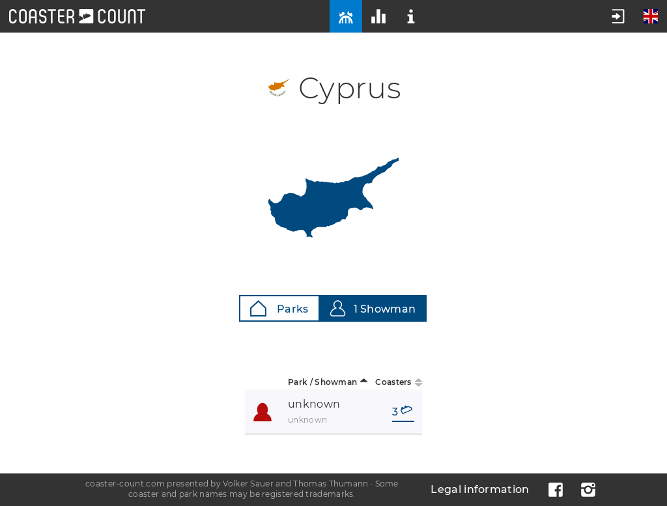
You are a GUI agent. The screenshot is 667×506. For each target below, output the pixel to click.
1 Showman (373, 308)
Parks (279, 308)
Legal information (480, 489)
